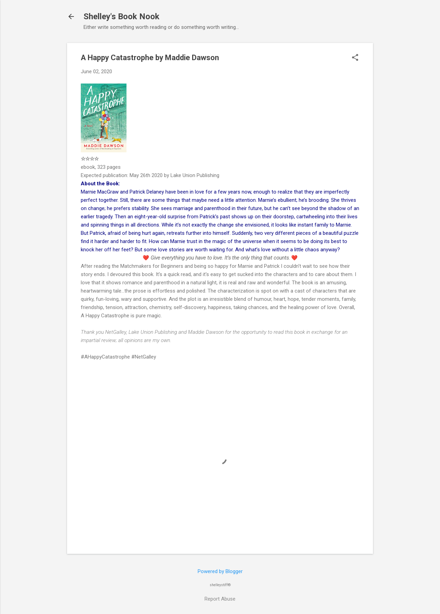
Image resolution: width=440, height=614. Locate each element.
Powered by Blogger (220, 571)
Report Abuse (220, 599)
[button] (355, 58)
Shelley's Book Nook (122, 16)
